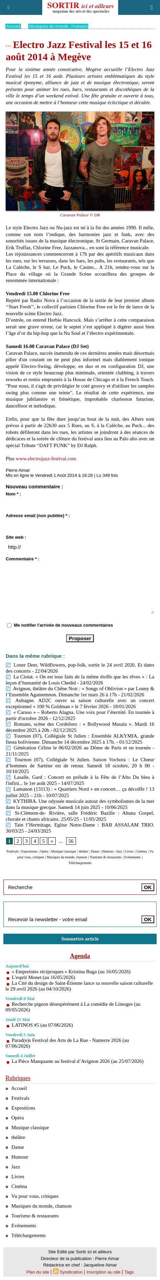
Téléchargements (80, 863)
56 (71, 841)
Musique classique (63, 851)
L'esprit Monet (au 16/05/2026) (43, 977)
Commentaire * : (22, 558)
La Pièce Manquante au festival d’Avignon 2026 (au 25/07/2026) (77, 1061)
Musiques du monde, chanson (58, 26)
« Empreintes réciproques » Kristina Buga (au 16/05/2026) (71, 971)
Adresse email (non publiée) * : (38, 515)
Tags (129, 1272)
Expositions (29, 851)
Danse (95, 851)
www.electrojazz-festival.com (46, 458)
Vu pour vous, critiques (31, 1196)
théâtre (83, 851)
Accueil (13, 26)
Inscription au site (103, 1272)
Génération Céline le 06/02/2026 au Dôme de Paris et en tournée (78, 747)
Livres (129, 851)
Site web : (16, 537)
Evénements (132, 857)
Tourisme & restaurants (106, 857)
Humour (107, 851)
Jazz (119, 851)
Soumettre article (80, 938)
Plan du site (37, 1272)
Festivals (13, 851)
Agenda (80, 956)
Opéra (44, 851)
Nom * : (13, 493)
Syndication (71, 1272)
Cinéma (141, 851)
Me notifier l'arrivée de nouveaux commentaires (63, 625)
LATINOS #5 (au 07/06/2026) (42, 1025)
